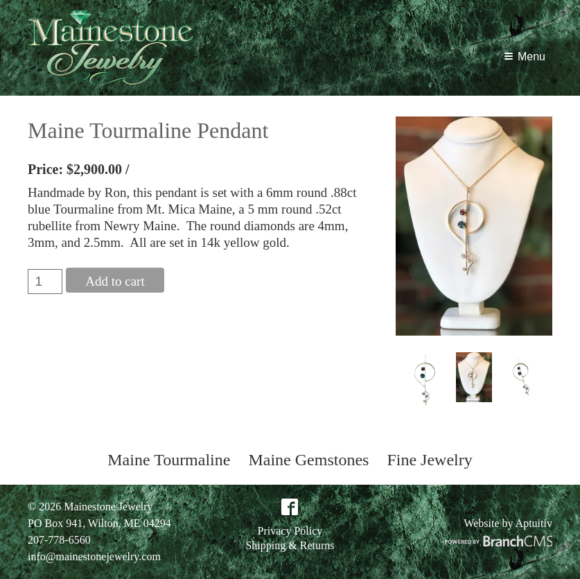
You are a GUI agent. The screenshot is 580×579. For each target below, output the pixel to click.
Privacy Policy (290, 531)
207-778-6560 (59, 540)
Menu (524, 56)
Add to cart (114, 281)
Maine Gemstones (308, 460)
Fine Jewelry (429, 460)
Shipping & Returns (289, 545)
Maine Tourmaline (168, 460)
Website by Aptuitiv (508, 523)
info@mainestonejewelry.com (94, 556)
